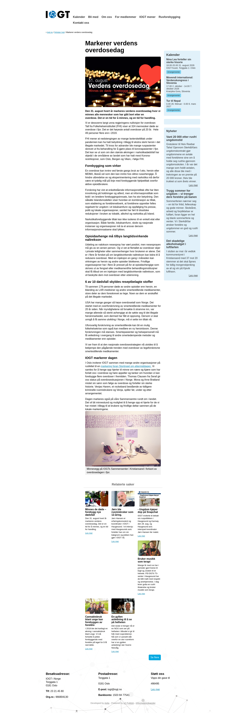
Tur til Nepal (173, 101)
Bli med (93, 17)
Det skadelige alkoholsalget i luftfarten (176, 244)
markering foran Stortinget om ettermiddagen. (126, 366)
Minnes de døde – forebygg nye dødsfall (95, 512)
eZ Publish (128, 703)
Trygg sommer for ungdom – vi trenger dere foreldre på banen (181, 194)
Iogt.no (50, 32)
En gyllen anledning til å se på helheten (121, 619)
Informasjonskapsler (145, 703)
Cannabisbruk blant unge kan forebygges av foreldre (94, 620)
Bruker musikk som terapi (146, 560)
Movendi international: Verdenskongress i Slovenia (179, 80)
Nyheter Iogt (59, 32)
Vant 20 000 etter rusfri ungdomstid (181, 138)
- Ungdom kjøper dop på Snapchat (148, 511)
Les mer (89, 533)
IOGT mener (147, 17)
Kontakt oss (81, 22)
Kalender (79, 17)
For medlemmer (125, 17)
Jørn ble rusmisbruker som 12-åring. (122, 512)
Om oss (107, 17)
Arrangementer (173, 72)
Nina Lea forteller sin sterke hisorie (178, 61)
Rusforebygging (169, 17)
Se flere (154, 657)
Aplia (106, 703)
